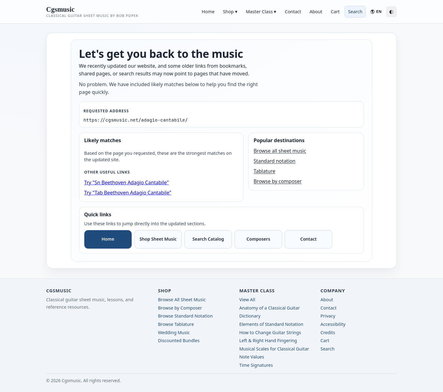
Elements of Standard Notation (271, 324)
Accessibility (333, 324)
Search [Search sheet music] (355, 11)
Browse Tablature (176, 324)
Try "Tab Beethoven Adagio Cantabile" (127, 192)
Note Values (251, 357)
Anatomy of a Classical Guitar (269, 308)
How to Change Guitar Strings (270, 332)
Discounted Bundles (178, 340)
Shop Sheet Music (158, 239)
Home (208, 11)
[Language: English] (375, 11)
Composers (258, 239)
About (315, 11)
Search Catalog (208, 239)
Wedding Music (174, 332)
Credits (328, 332)
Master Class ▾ (261, 11)
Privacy (328, 316)
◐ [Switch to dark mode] (391, 11)
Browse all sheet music (279, 150)
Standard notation (274, 161)
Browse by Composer (180, 308)
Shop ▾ (230, 11)
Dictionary (250, 316)
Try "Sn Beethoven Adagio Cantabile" (126, 182)
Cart (335, 11)
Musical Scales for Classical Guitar (274, 349)
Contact (293, 11)
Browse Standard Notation (185, 316)
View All (247, 299)
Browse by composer (277, 181)
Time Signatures (256, 365)
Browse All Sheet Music (182, 299)
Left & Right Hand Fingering (268, 340)
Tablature (264, 171)
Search (328, 349)
